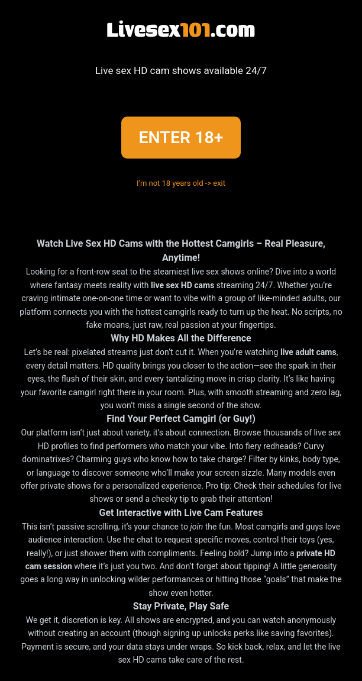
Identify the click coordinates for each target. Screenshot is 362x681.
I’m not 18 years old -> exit (181, 183)
